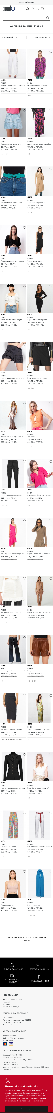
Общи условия (8, 1017)
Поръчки (6, 1002)
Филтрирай (9, 37)
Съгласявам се (26, 1109)
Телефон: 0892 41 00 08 (12, 1055)
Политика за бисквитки (12, 1022)
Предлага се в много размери (11, 740)
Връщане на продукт (11, 1006)
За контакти (7, 1025)
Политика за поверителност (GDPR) (17, 1020)
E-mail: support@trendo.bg (13, 1057)
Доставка (6, 1004)
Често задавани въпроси (12, 999)
